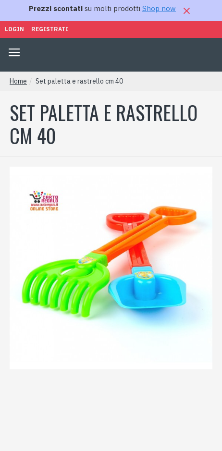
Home (18, 81)
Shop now (159, 8)
